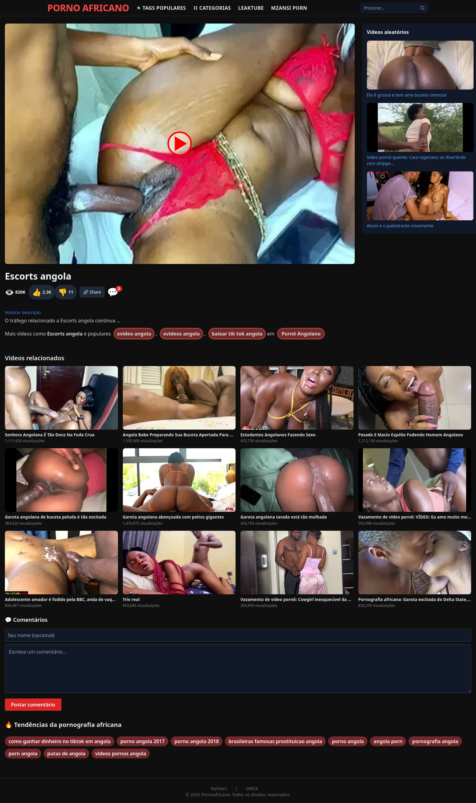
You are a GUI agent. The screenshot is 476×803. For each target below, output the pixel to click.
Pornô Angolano (300, 333)
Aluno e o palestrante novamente (400, 226)
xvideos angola (181, 333)
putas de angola (66, 753)
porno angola (348, 741)
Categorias (212, 8)
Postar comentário (33, 704)
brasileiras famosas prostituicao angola (275, 741)
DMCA (252, 788)
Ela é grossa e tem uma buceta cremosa (407, 95)
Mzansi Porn (289, 8)
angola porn (388, 741)
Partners (219, 788)
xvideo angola (134, 333)
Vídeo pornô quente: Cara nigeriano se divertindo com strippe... (416, 160)
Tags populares (161, 8)
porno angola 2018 (196, 741)
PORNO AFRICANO (88, 7)
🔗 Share (92, 292)
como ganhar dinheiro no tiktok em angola (60, 741)
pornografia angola (435, 741)
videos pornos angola (120, 753)
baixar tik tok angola (237, 333)
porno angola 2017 (142, 741)
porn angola (23, 753)
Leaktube (251, 8)
